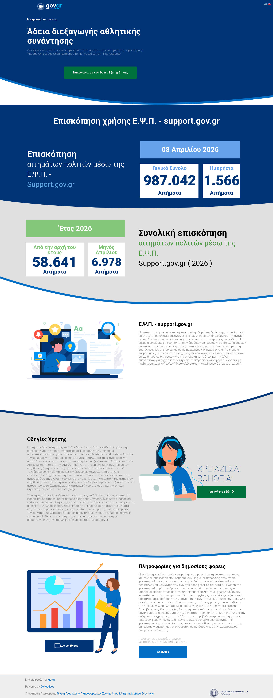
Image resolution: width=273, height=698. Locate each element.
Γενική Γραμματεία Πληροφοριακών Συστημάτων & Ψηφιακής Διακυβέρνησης (105, 693)
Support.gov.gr (51, 184)
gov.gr (52, 679)
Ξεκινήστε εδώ (221, 492)
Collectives (47, 686)
